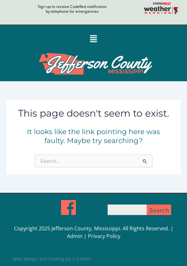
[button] (93, 39)
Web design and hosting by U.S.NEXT (52, 259)
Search (159, 209)
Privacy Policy (104, 236)
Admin (75, 236)
